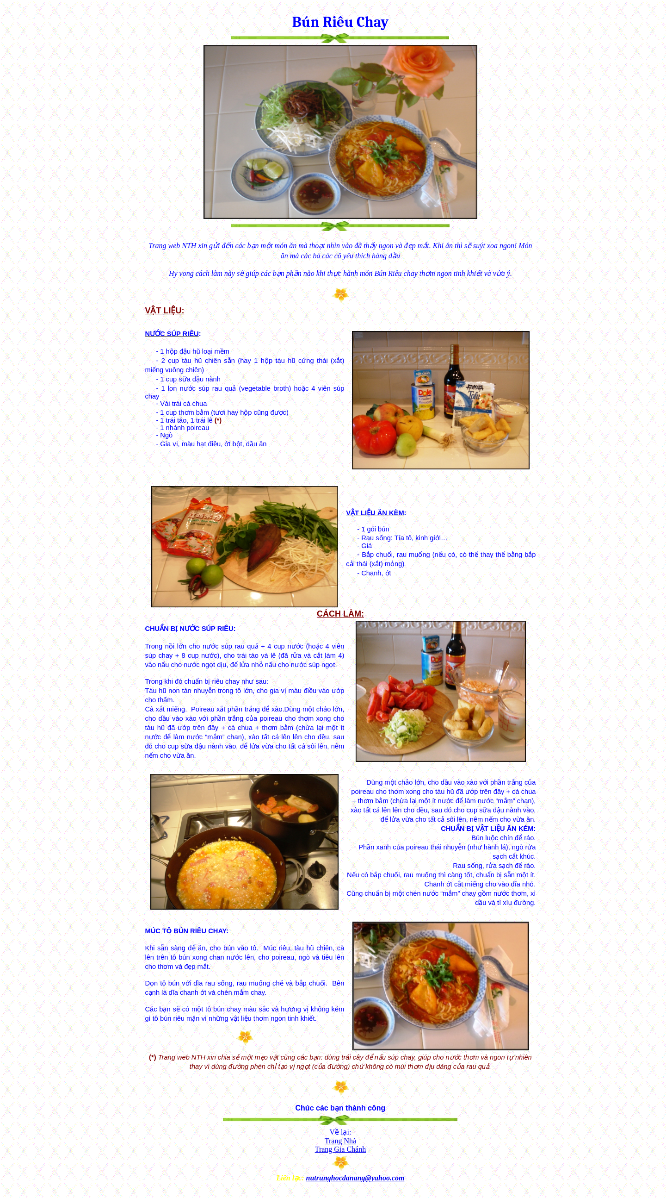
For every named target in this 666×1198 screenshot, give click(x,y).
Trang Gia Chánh (340, 1149)
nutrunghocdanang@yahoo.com (355, 1178)
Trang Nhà (340, 1141)
